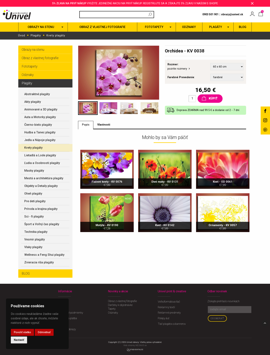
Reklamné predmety (169, 312)
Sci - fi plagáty (34, 216)
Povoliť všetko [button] (22, 332)
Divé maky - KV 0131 (165, 209)
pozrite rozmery (178, 68)
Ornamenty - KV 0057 (222, 252)
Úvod (21, 35)
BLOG (26, 273)
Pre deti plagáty (35, 201)
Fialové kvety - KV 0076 (107, 209)
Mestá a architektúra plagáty (43, 178)
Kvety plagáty (55, 35)
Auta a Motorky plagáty (40, 117)
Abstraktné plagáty (37, 94)
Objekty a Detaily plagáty (41, 185)
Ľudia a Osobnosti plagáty (42, 163)
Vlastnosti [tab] (104, 124)
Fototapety (29, 66)
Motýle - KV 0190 (107, 252)
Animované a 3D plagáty (40, 109)
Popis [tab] (86, 124)
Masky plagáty (34, 170)
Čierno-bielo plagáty (38, 124)
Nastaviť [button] (19, 339)
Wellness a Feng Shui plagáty (44, 254)
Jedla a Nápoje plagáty (39, 140)
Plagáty (36, 35)
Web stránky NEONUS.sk (135, 345)
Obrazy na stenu (33, 49)
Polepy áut (163, 318)
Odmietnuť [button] (44, 332)
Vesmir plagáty (34, 239)
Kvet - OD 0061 (222, 209)
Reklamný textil (166, 307)
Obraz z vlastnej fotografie (40, 58)
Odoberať (217, 318)
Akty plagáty (32, 101)
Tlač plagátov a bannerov (172, 323)
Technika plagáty (35, 231)
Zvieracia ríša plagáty (39, 262)
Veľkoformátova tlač (169, 301)
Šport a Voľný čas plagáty (41, 224)
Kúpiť (210, 98)
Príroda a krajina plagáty (41, 208)
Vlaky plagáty (33, 247)
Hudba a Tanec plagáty (39, 132)
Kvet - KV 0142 (165, 252)
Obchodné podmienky (70, 312)
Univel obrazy (132, 342)
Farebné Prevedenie (180, 77)
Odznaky (28, 74)
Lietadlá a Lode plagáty (40, 155)
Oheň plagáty (33, 193)
